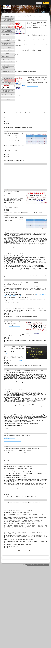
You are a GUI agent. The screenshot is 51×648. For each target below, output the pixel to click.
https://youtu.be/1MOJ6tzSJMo (23, 521)
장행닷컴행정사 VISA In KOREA (23, 499)
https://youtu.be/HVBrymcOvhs (23, 394)
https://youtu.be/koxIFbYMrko (31, 401)
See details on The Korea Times (23, 580)
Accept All (46, 2)
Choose (39, 2)
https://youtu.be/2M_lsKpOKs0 (23, 364)
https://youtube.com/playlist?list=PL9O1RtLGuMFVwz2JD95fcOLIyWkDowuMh (26, 327)
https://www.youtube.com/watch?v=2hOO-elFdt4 (26, 502)
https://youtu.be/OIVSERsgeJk (23, 212)
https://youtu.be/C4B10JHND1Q (23, 32)
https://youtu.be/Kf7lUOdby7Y (23, 96)
